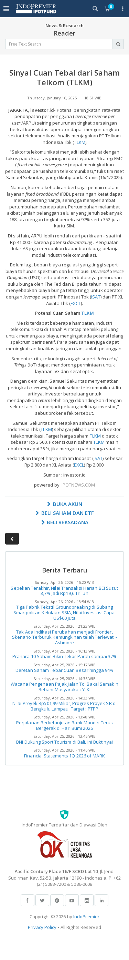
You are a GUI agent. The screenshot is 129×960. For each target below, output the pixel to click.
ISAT (95, 297)
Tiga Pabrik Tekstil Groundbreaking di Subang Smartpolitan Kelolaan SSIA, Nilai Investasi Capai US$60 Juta (64, 612)
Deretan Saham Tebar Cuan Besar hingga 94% (64, 670)
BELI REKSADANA (65, 522)
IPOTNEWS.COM (78, 485)
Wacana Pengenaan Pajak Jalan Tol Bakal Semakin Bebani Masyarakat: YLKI (64, 687)
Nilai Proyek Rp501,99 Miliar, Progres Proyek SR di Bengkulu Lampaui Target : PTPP (64, 706)
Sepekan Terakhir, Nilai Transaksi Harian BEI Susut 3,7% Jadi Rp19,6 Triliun (64, 591)
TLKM (79, 142)
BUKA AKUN (65, 503)
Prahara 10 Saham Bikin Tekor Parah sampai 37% (64, 656)
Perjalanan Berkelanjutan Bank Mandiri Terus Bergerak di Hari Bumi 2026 (64, 725)
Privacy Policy (42, 927)
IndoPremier (86, 916)
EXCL (75, 303)
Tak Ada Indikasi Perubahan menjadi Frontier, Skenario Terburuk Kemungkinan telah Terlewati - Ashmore (64, 637)
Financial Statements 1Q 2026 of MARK (64, 756)
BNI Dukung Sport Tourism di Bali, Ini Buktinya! (64, 742)
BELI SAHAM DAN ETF (64, 512)
